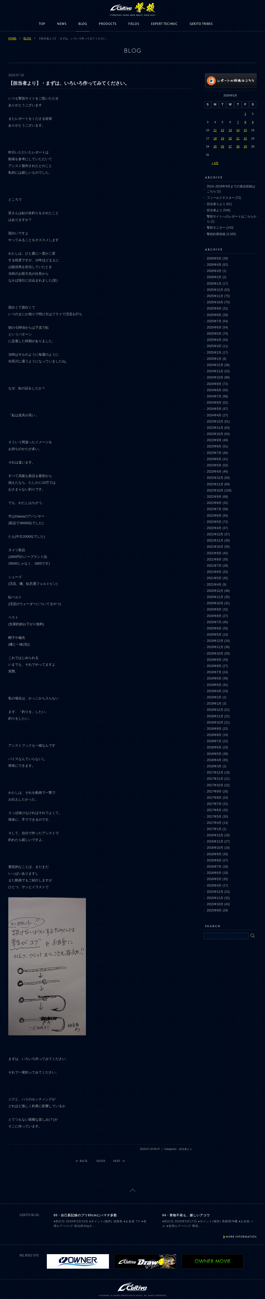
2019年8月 (214, 666)
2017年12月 (215, 772)
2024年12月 (215, 365)
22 (245, 138)
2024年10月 (215, 377)
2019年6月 (214, 678)
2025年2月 (214, 352)
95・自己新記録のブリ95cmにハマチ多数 (85, 1215)
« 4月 (215, 163)
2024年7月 (214, 396)
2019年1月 (214, 703)
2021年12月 (215, 534)
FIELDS (133, 24)
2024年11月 (215, 371)
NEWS (62, 24)
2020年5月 (214, 634)
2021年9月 (214, 553)
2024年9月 (214, 384)
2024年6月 (214, 402)
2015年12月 (215, 892)
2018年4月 (214, 760)
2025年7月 (214, 321)
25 (215, 146)
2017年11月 (215, 779)
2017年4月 (214, 823)
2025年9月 (214, 308)
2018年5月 (214, 754)
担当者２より (216, 204)
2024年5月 (214, 409)
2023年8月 (214, 446)
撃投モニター (216, 227)
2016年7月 (214, 866)
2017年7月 (214, 804)
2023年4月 (214, 471)
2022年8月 (214, 503)
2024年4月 (214, 415)
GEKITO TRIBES (201, 24)
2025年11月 (215, 296)
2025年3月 (214, 346)
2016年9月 (214, 854)
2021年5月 (214, 578)
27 (230, 146)
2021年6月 (214, 572)
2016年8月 (214, 860)
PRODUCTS (107, 24)
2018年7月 (214, 741)
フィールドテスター (221, 198)
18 (215, 138)
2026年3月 (214, 271)
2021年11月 (215, 540)
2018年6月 (214, 747)
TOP (42, 24)
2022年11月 (215, 484)
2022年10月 (215, 490)
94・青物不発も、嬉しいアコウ (186, 1215)
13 (230, 130)
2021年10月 (215, 547)
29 (245, 146)
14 (237, 130)
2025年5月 (214, 333)
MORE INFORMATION (241, 1237)
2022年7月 (214, 509)
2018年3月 (214, 766)
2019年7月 (214, 672)
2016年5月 (214, 879)
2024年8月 (214, 390)
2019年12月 (215, 641)
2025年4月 (214, 340)
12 (222, 130)
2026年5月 (214, 258)
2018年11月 (215, 716)
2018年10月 (215, 722)
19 (222, 138)
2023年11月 (215, 428)
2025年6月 (214, 327)
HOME (12, 38)
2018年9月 (214, 729)
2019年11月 (215, 647)
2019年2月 (214, 697)
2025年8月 (214, 315)
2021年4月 (214, 584)
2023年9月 (214, 440)
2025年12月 (215, 290)
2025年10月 (215, 302)
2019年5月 (214, 685)
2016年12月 (215, 835)
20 (230, 138)
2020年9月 (214, 609)
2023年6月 (214, 459)
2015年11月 (215, 898)
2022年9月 (214, 496)
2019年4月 (214, 691)
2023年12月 (215, 421)
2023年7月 (214, 453)
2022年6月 (214, 515)
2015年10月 (215, 904)
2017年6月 (214, 810)
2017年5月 (214, 816)
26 (222, 146)
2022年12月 (215, 478)
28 (237, 146)
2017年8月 (214, 797)
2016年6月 (214, 873)
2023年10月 (215, 434)
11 (215, 130)
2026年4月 (214, 264)
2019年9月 (214, 660)
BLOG (82, 24)
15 (245, 130)
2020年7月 (214, 622)
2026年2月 (214, 277)
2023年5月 (214, 465)
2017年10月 (215, 785)
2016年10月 (215, 847)
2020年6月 (214, 628)
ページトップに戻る (132, 1190)
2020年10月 (215, 603)
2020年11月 (215, 597)
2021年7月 (214, 565)
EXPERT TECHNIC (164, 24)
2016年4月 (214, 885)
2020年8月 (214, 616)
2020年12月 (215, 591)
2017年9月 (214, 791)
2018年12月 (215, 710)
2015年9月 (214, 910)
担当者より (214, 210)
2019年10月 (215, 653)
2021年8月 (214, 559)
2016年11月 (215, 841)
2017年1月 (214, 829)
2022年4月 (214, 528)
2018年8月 (214, 735)
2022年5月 (214, 522)
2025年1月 (214, 359)
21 (237, 138)
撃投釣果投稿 (216, 234)
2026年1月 (214, 283)
